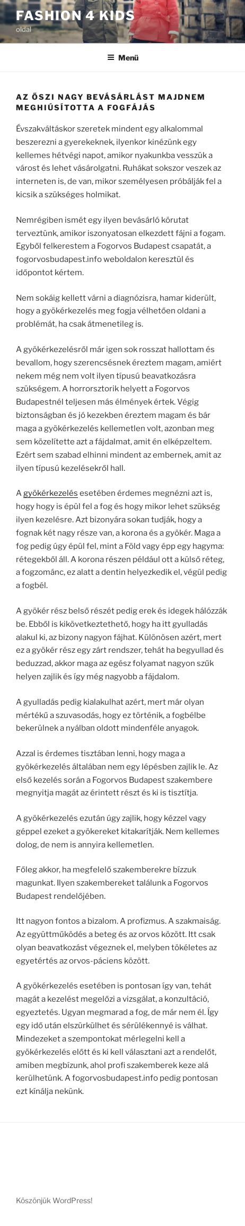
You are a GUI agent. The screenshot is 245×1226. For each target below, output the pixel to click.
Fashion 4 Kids (76, 15)
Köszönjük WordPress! (54, 1200)
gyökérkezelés (50, 493)
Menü (122, 57)
